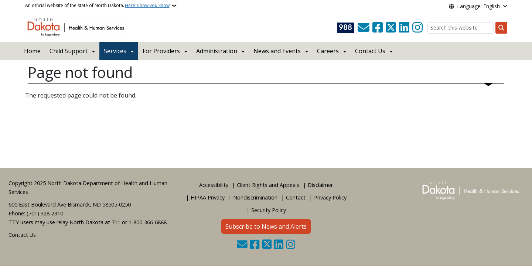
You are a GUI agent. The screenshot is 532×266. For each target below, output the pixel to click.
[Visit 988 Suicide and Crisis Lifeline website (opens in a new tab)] (345, 28)
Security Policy (268, 210)
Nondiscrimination (255, 197)
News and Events (277, 51)
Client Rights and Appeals (268, 184)
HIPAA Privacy (208, 197)
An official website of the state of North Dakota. (97, 5)
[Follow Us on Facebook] (377, 27)
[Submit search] (501, 28)
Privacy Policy (330, 197)
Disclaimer (320, 184)
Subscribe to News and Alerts (266, 226)
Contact (296, 197)
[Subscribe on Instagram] (417, 27)
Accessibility (213, 184)
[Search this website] (460, 28)
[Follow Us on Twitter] (391, 27)
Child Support (69, 51)
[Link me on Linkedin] (404, 27)
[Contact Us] (363, 27)
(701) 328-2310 (45, 213)
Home (32, 51)
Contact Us (22, 234)
